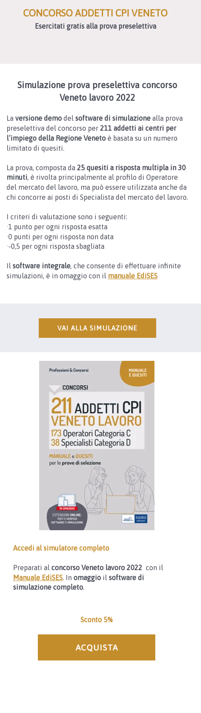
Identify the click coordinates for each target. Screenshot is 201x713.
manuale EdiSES (132, 276)
